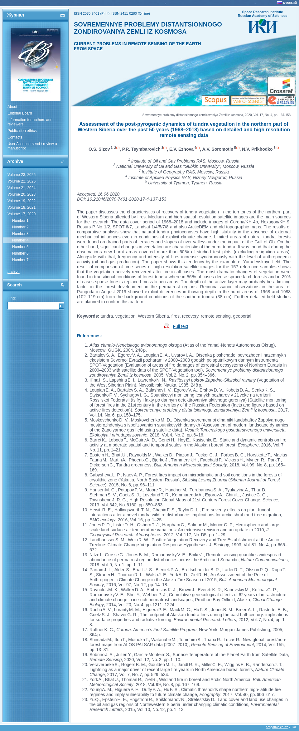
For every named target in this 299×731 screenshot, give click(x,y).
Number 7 (20, 260)
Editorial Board (19, 113)
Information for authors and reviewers (29, 122)
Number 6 (20, 253)
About (12, 107)
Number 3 (20, 233)
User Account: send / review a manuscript (32, 146)
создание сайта (277, 727)
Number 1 (20, 220)
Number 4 (20, 240)
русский (290, 2)
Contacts (14, 137)
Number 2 (20, 227)
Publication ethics (21, 131)
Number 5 (20, 247)
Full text (180, 326)
